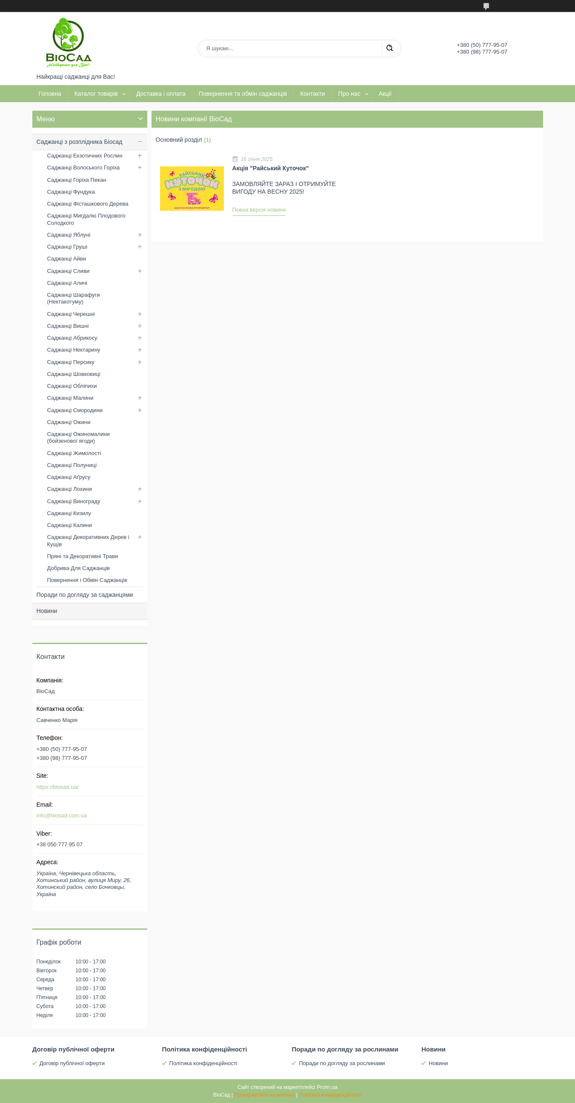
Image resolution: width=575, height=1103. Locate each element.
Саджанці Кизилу (69, 513)
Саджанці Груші (67, 247)
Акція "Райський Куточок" (270, 168)
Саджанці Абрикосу (72, 338)
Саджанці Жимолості (74, 453)
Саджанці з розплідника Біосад (80, 141)
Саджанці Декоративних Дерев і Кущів (88, 540)
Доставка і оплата (161, 93)
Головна (50, 93)
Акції (385, 93)
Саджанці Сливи (68, 271)
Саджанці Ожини (69, 422)
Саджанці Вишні (68, 326)
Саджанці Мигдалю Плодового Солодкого (86, 219)
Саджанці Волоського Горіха (83, 167)
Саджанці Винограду (73, 501)
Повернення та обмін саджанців (243, 93)
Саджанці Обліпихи (72, 386)
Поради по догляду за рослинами (342, 1063)
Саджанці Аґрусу (69, 477)
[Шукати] (389, 48)
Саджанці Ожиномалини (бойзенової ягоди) (78, 437)
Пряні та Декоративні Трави (82, 556)
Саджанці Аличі (67, 283)
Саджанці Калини (69, 525)
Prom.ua (327, 1087)
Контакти (312, 93)
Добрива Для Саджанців (78, 568)
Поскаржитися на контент (264, 1095)
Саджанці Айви (66, 258)
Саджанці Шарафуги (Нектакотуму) (73, 298)
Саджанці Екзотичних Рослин (85, 155)
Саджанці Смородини (75, 410)
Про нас (349, 93)
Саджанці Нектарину (73, 350)
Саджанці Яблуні (69, 235)
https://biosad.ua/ (58, 787)
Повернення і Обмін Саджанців (87, 580)
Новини (47, 610)
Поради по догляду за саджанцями (85, 594)
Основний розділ (179, 139)
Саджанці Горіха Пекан (76, 180)
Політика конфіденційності (203, 1063)
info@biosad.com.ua (62, 815)
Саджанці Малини (70, 398)
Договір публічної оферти (72, 1063)
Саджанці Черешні (71, 314)
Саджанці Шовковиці (73, 374)
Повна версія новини (259, 209)
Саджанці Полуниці (72, 465)
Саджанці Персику (70, 362)
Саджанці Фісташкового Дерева (88, 204)
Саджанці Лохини (69, 489)
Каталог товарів (96, 93)
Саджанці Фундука (71, 192)
